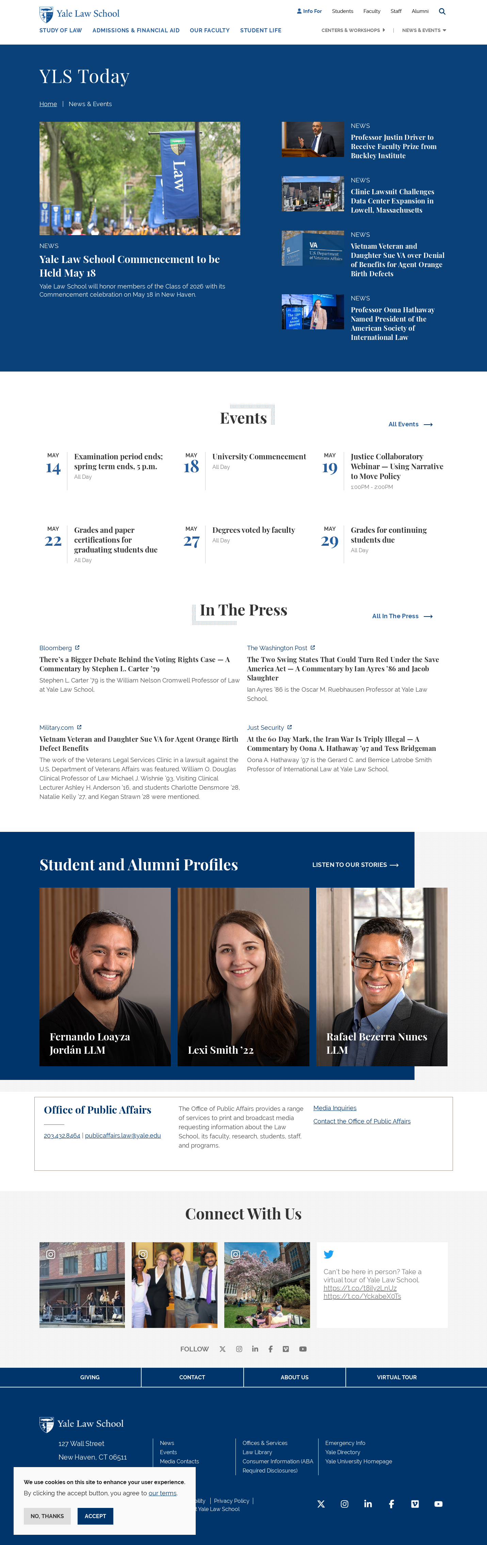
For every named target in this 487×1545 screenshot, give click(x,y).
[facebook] (271, 1349)
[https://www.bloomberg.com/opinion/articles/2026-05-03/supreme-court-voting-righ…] (139, 670)
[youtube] (303, 1349)
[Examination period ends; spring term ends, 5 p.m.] (105, 471)
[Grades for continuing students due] (382, 545)
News (167, 1443)
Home (48, 104)
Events (168, 1452)
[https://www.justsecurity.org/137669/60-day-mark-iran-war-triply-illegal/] (347, 750)
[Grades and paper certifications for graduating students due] (105, 545)
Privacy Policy (231, 1501)
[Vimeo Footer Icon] (415, 1505)
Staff (396, 11)
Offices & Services (265, 1443)
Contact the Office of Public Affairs (362, 1121)
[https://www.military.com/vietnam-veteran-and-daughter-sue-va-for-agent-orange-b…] (139, 764)
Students (342, 11)
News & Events (421, 30)
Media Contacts (179, 1461)
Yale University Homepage (358, 1461)
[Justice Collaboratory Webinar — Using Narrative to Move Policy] (382, 471)
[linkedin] (255, 1349)
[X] (222, 1349)
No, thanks (47, 1516)
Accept (95, 1516)
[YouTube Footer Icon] (438, 1505)
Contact (192, 1377)
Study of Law (61, 30)
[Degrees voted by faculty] (243, 545)
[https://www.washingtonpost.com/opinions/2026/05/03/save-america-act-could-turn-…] (347, 675)
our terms (163, 1493)
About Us (295, 1377)
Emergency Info (345, 1443)
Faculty (371, 11)
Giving (90, 1377)
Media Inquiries (335, 1108)
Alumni (420, 11)
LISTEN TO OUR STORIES (349, 864)
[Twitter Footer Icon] (321, 1505)
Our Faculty (210, 30)
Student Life (261, 30)
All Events (404, 424)
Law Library (257, 1452)
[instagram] (239, 1349)
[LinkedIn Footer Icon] (368, 1505)
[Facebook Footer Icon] (391, 1505)
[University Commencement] (243, 471)
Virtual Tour (397, 1377)
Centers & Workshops (351, 30)
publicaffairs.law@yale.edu (123, 1135)
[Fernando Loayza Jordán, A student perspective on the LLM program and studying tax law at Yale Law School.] (105, 977)
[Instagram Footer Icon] (344, 1505)
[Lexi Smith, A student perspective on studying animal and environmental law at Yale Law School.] (243, 977)
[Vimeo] (286, 1349)
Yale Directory (342, 1452)
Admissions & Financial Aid (136, 30)
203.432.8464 (62, 1135)
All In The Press (396, 616)
